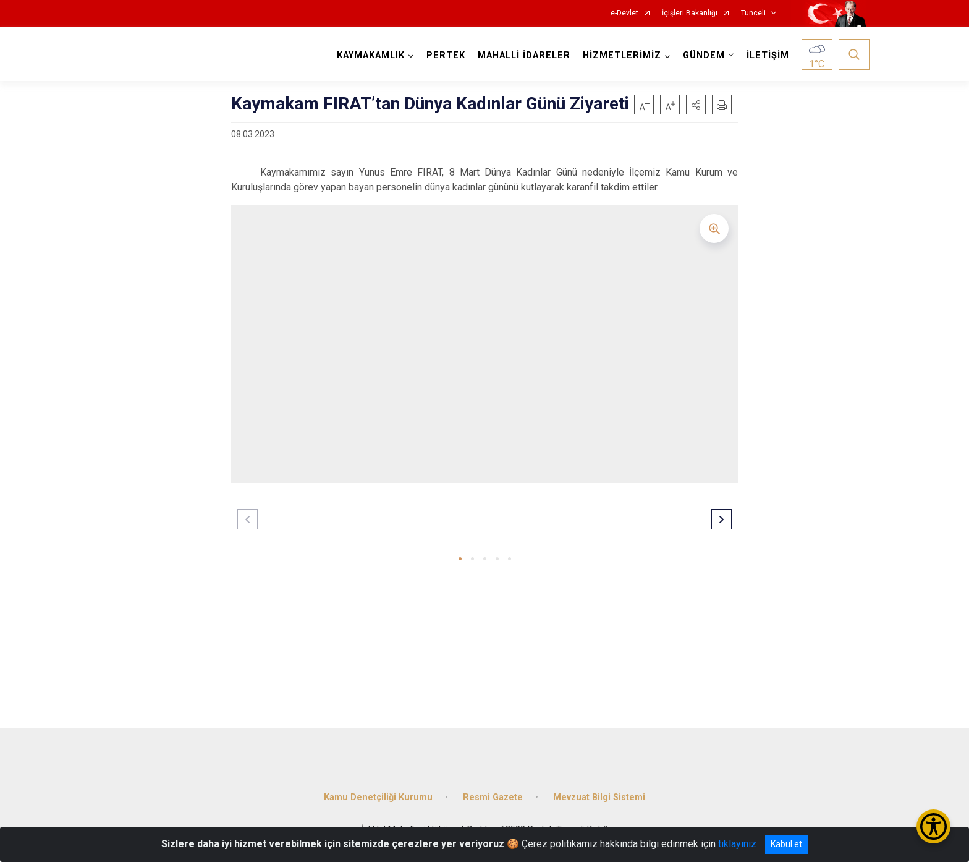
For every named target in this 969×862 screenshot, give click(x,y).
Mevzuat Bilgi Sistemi (599, 797)
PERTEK (445, 55)
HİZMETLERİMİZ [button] (622, 55)
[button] (696, 104)
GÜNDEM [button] (704, 55)
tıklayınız (737, 844)
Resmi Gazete (493, 797)
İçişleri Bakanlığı (689, 13)
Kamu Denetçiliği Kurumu (378, 797)
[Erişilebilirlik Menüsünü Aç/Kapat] (933, 826)
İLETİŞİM (768, 55)
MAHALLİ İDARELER (524, 55)
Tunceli (753, 13)
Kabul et (786, 844)
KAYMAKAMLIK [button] (371, 55)
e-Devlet (624, 13)
